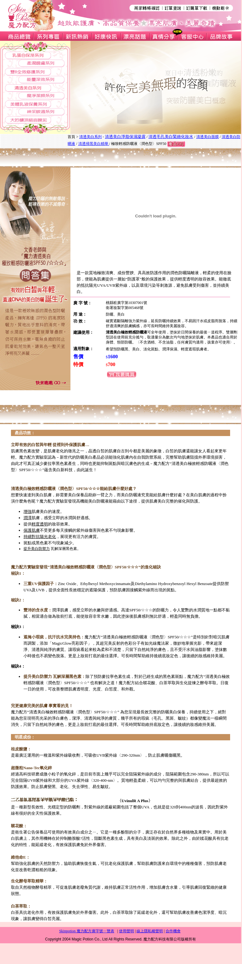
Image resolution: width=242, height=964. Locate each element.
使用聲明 (126, 931)
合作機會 (173, 931)
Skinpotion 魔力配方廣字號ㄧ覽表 (86, 931)
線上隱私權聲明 (149, 931)
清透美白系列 (90, 137)
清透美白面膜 (207, 137)
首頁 (71, 137)
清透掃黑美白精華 (93, 143)
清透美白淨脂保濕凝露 (125, 136)
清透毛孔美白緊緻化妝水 (170, 136)
